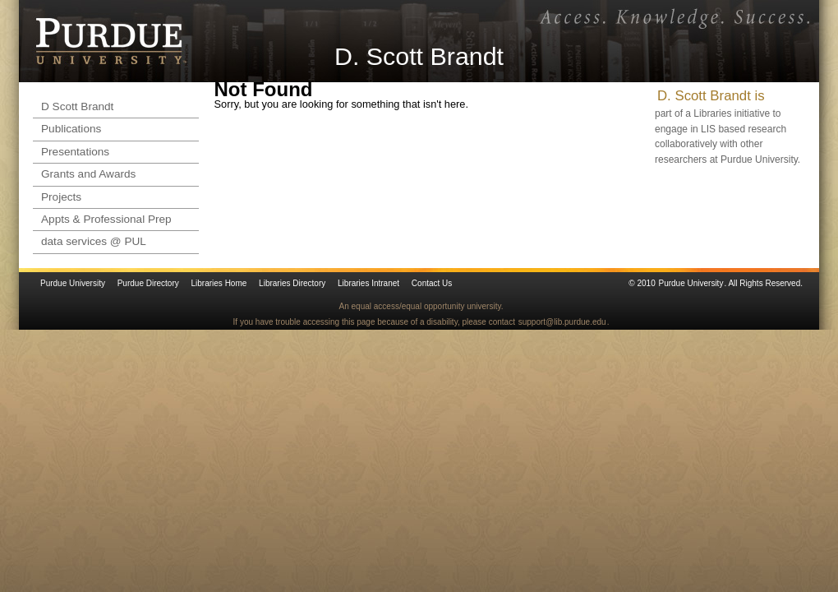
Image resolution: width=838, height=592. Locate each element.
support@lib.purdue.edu (562, 321)
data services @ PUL (93, 241)
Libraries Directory (292, 283)
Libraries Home (219, 283)
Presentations (75, 152)
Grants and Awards (88, 174)
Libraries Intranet (368, 283)
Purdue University (72, 283)
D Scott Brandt (77, 106)
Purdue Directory (148, 283)
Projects (61, 197)
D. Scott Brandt (419, 56)
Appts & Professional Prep (106, 219)
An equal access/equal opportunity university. (421, 306)
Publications (71, 129)
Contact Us (432, 283)
